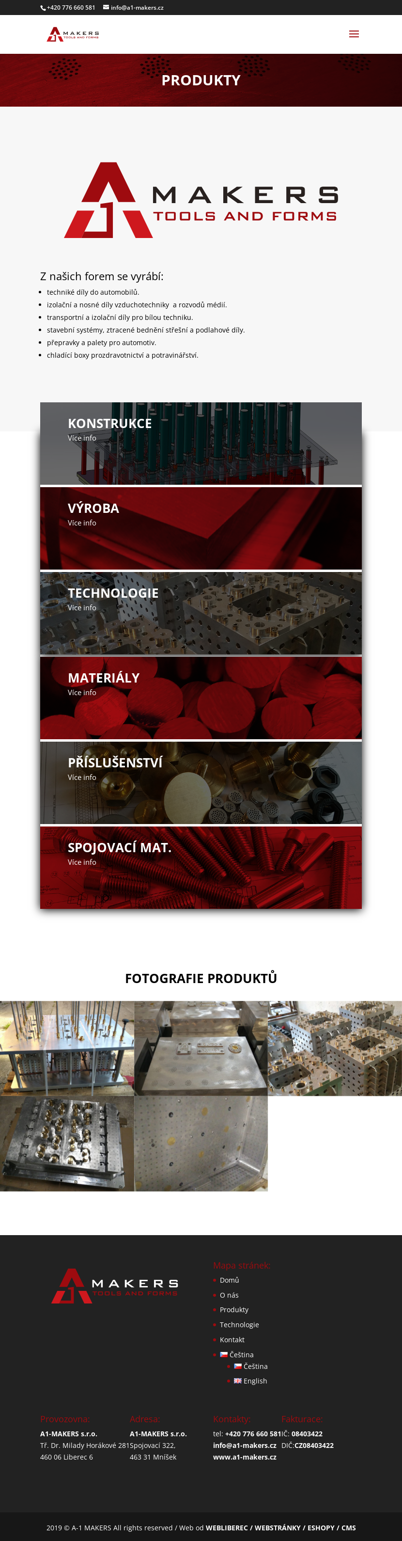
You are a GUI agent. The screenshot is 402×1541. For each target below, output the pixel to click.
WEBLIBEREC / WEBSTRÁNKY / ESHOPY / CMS (281, 1527)
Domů (229, 1280)
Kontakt (232, 1339)
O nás (229, 1295)
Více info (82, 438)
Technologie (239, 1324)
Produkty (234, 1309)
